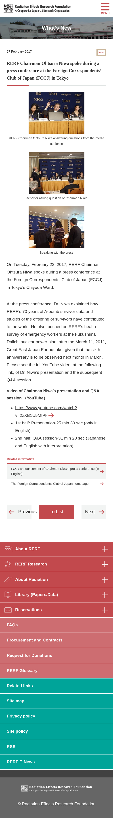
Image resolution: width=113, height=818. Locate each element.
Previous (24, 511)
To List (56, 511)
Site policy (17, 731)
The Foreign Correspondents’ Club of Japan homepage (49, 483)
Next (90, 511)
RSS (11, 746)
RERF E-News (21, 761)
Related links (20, 685)
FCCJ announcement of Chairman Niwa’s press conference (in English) (55, 471)
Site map (15, 701)
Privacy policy (21, 716)
